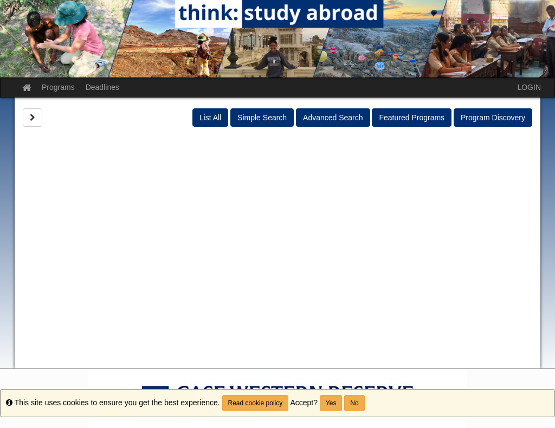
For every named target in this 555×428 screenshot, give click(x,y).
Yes (331, 403)
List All (210, 117)
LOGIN (529, 87)
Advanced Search (333, 117)
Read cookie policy (255, 403)
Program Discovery (493, 117)
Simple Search (262, 117)
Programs (58, 87)
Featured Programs (411, 117)
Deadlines (102, 87)
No (354, 403)
